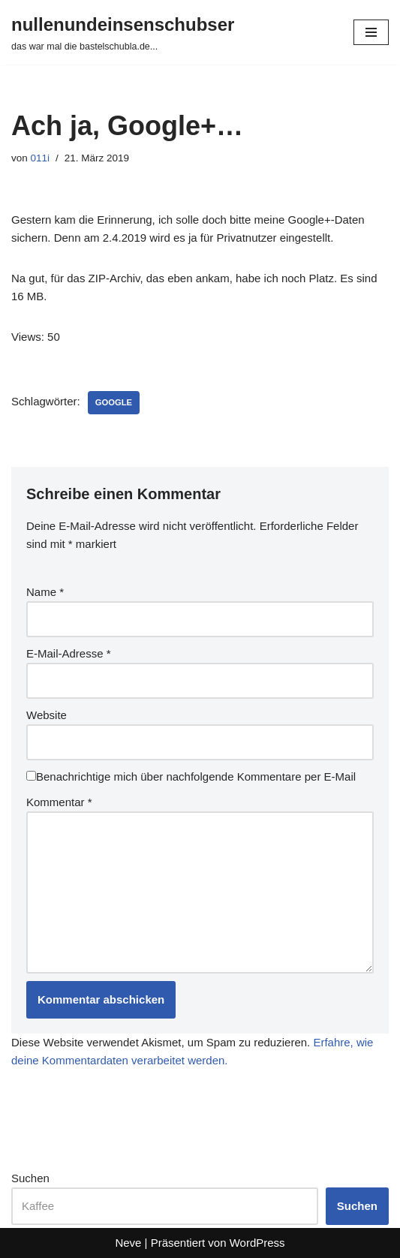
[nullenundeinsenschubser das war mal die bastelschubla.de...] (122, 32)
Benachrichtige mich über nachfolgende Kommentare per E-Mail (191, 776)
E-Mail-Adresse (68, 653)
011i (40, 158)
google (113, 402)
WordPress (257, 1242)
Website (46, 715)
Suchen (30, 1178)
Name (45, 591)
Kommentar (59, 802)
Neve (128, 1242)
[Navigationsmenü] (371, 32)
